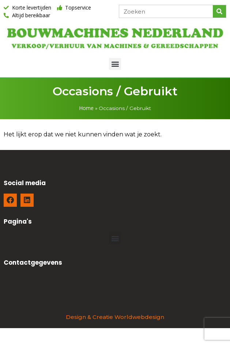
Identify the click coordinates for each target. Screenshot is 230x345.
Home (86, 107)
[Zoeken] (219, 11)
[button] (115, 64)
